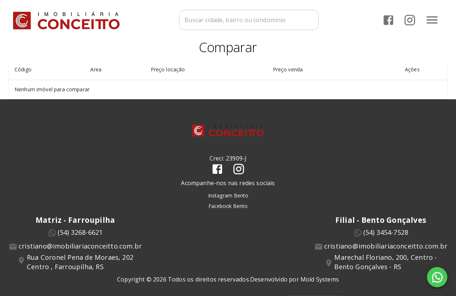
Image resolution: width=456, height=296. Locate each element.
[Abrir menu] (432, 20)
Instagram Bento (228, 195)
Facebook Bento (228, 206)
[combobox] (249, 20)
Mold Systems (319, 280)
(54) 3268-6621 (80, 232)
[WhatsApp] (437, 277)
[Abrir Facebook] (388, 20)
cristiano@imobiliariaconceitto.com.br (80, 246)
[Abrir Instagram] (409, 20)
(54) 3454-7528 (386, 232)
